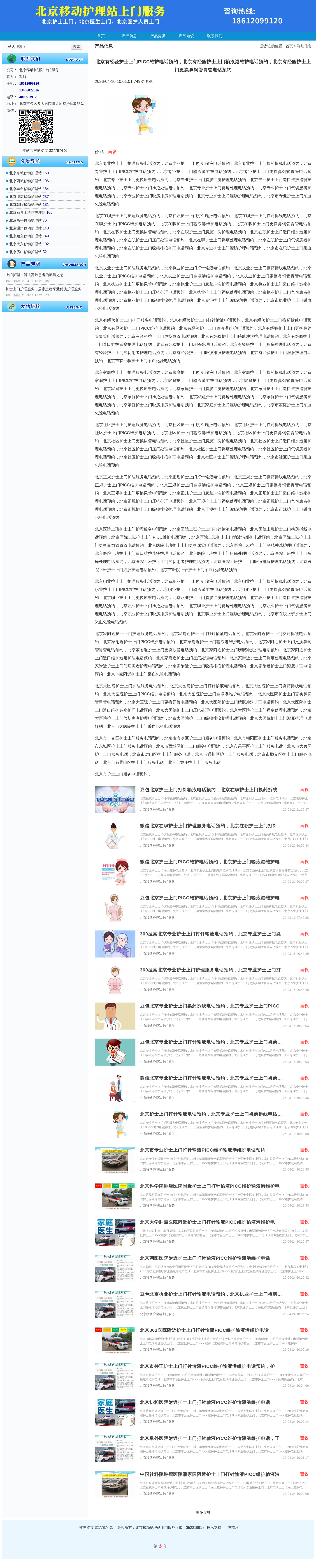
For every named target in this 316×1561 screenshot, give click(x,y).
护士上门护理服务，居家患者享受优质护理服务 (43, 289)
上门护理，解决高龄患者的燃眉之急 (34, 275)
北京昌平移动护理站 (25, 220)
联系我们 (215, 36)
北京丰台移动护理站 (25, 189)
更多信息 (203, 1512)
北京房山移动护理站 (25, 252)
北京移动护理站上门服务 (157, 809)
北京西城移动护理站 (25, 181)
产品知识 (186, 36)
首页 (101, 36)
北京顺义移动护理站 (25, 236)
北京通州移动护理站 (25, 228)
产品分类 (158, 36)
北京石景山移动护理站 (27, 212)
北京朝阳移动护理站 (25, 204)
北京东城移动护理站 (25, 173)
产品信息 (129, 36)
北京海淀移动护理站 (25, 197)
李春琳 (233, 1527)
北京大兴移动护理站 (25, 244)
